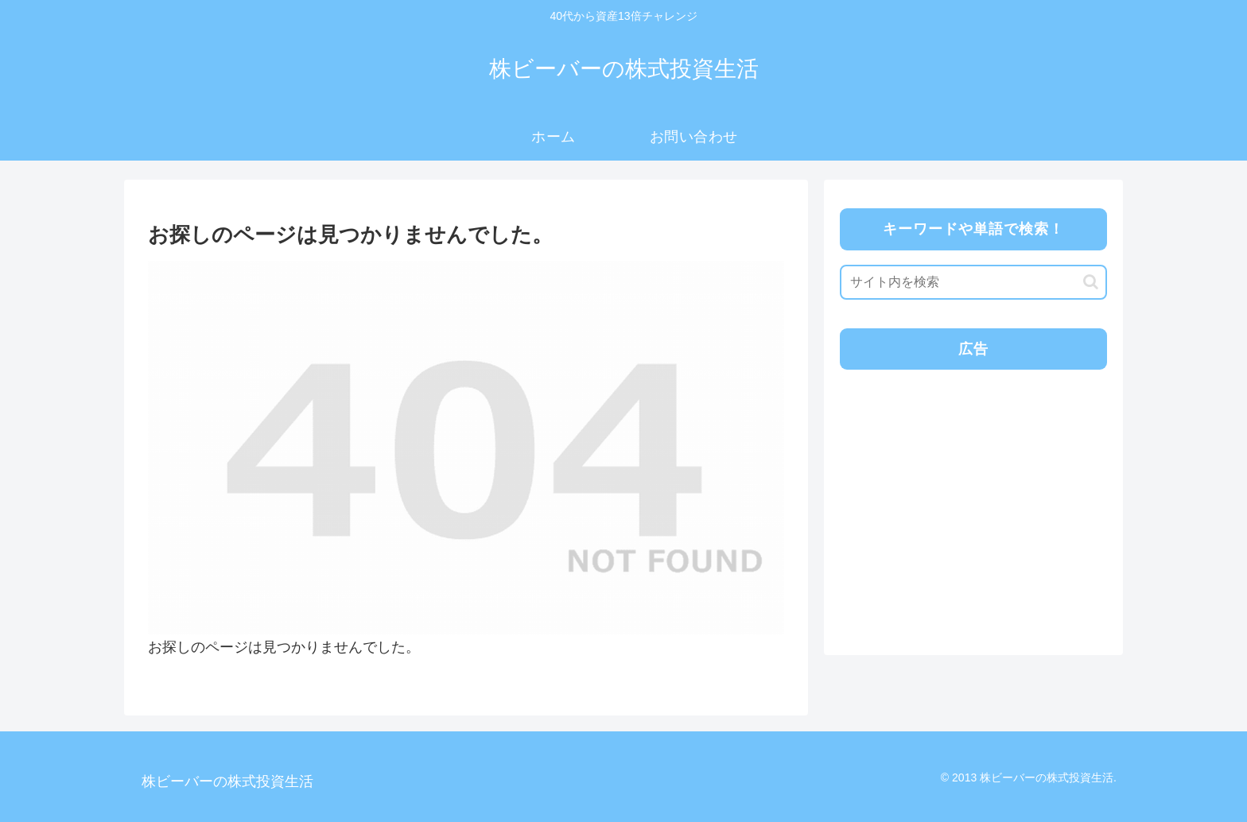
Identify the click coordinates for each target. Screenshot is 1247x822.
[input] (973, 282)
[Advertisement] (971, 493)
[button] (1091, 282)
